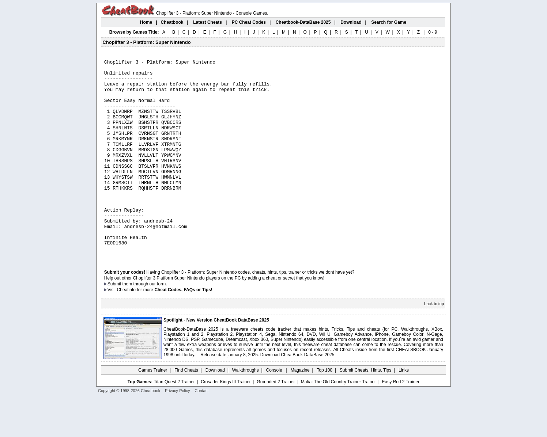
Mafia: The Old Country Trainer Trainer (338, 421)
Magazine (300, 409)
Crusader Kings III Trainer (226, 421)
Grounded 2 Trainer (276, 421)
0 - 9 (432, 32)
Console (274, 409)
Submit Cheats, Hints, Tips (365, 409)
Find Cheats (186, 409)
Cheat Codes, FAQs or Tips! (183, 329)
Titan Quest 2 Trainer (174, 421)
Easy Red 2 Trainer (400, 421)
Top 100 (324, 409)
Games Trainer (152, 409)
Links (404, 409)
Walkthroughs (245, 409)
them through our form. (144, 323)
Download (215, 409)
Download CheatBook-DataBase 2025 (297, 394)
